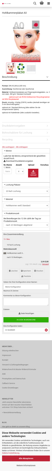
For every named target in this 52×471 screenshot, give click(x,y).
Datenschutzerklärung (10, 453)
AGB (4, 374)
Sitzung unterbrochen (10, 351)
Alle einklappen (22, 147)
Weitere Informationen (26, 465)
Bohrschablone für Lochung (17, 132)
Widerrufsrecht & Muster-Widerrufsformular (19, 369)
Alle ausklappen (8, 147)
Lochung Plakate (13, 185)
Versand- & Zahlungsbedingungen (15, 365)
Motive (9, 151)
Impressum (6, 355)
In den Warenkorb (26, 320)
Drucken (38, 271)
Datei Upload (33, 174)
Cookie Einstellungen (10, 388)
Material (9, 199)
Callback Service (8, 383)
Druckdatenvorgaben (13, 125)
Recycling (7, 139)
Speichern (26, 271)
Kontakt (5, 360)
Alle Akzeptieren (26, 458)
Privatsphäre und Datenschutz (13, 379)
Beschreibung (9, 76)
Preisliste (26, 276)
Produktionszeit (12, 213)
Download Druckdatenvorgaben (18, 161)
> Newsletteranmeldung (11, 412)
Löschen (13, 271)
